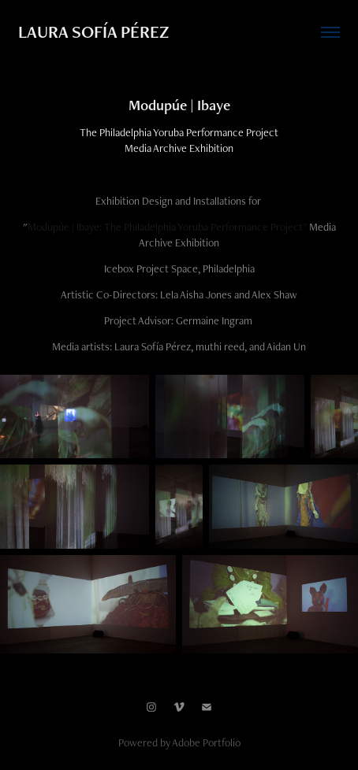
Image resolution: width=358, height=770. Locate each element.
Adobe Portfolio (206, 742)
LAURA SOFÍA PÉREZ (93, 31)
